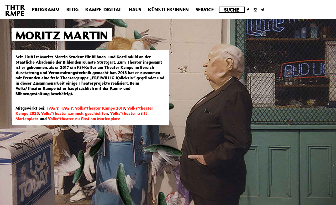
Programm (46, 9)
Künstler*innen (168, 9)
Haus (135, 9)
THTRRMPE (15, 10)
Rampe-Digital (103, 9)
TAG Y (52, 108)
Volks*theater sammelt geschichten (74, 113)
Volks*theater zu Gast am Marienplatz (84, 118)
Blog (72, 9)
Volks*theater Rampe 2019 (100, 108)
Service (205, 9)
